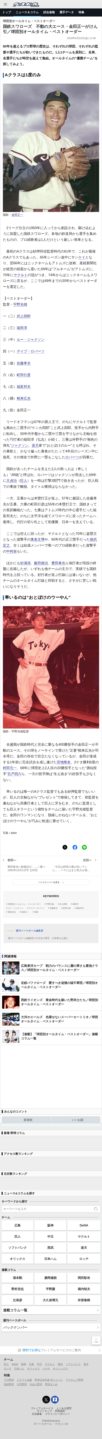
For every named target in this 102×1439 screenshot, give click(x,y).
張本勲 (17, 1277)
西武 (50, 1247)
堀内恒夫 (84, 1289)
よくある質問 (63, 1408)
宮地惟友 (64, 762)
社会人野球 (36, 1384)
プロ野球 (9, 1379)
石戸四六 (14, 774)
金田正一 (17, 214)
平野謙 (50, 1289)
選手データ (66, 12)
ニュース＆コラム (27, 12)
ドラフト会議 (24, 1379)
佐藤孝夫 (24, 363)
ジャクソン (19, 445)
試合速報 (49, 12)
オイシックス (60, 1368)
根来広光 (24, 398)
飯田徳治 (41, 563)
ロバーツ (72, 457)
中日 (50, 1236)
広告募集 (37, 1414)
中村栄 (11, 551)
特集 (81, 12)
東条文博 (37, 539)
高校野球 (9, 1384)
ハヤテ (46, 1368)
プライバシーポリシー (57, 1414)
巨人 (23, 481)
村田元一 (10, 768)
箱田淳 (22, 328)
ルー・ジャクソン (30, 339)
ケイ (81, 257)
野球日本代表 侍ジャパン (49, 1379)
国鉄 (36, 912)
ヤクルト (21, 275)
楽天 (35, 445)
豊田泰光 (58, 563)
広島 (17, 1225)
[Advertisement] (51, 1075)
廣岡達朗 (50, 1277)
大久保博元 (50, 1300)
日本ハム (50, 1258)
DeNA (84, 1225)
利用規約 (60, 1411)
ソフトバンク (17, 1247)
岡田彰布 (84, 1277)
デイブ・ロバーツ (30, 351)
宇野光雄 (20, 304)
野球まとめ (51, 1384)
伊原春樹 (84, 1300)
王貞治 (11, 481)
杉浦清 (25, 563)
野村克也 (17, 1289)
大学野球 (22, 1384)
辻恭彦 (17, 1300)
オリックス (17, 1258)
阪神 (50, 1225)
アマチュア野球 (74, 1379)
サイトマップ (44, 1411)
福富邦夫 (24, 387)
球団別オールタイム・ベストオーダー (24, 904)
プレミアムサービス (42, 1408)
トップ (6, 12)
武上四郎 (24, 316)
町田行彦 (24, 375)
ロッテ (84, 1258)
